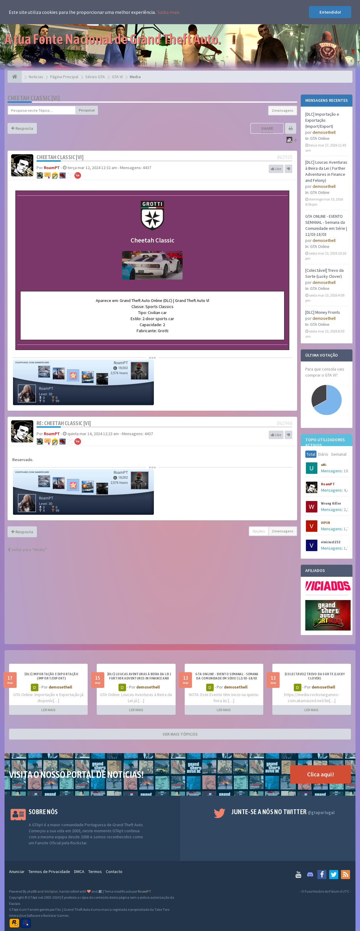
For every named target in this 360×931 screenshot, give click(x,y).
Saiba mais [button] (168, 12)
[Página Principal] (15, 77)
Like (276, 168)
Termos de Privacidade (49, 871)
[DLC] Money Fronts (322, 312)
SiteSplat (51, 891)
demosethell (324, 132)
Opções (258, 531)
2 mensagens (283, 110)
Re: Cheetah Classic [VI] (64, 423)
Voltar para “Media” (27, 549)
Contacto (114, 871)
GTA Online (319, 138)
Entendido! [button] (330, 12)
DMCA (79, 871)
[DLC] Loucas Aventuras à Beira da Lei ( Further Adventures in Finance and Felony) (139, 678)
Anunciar (16, 871)
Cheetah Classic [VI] (34, 98)
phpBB (32, 891)
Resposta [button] (22, 128)
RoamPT (328, 484)
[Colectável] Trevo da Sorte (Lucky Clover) (315, 676)
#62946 (284, 423)
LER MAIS (48, 710)
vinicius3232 (331, 542)
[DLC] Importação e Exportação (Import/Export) (322, 120)
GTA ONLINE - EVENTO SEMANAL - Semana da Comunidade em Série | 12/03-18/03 (226, 676)
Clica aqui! (320, 774)
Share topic (267, 131)
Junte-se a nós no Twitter (283, 812)
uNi (323, 465)
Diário (323, 454)
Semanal (338, 454)
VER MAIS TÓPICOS (180, 734)
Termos (95, 871)
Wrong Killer (331, 503)
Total (310, 454)
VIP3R (325, 523)
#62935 (284, 157)
